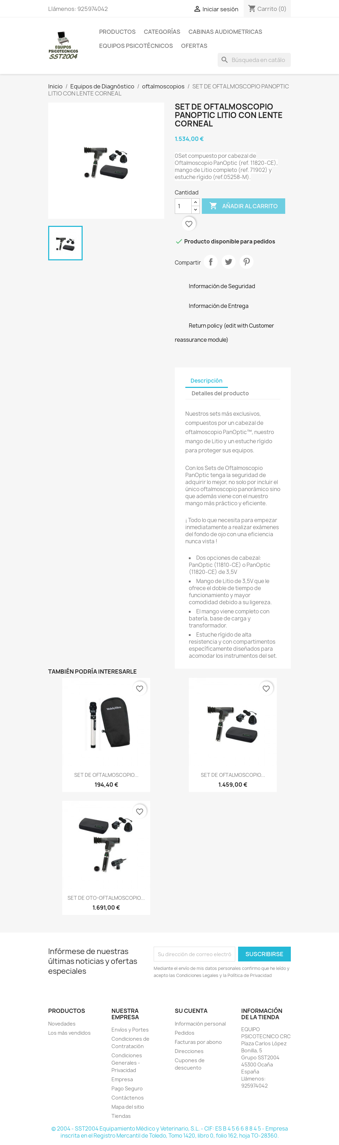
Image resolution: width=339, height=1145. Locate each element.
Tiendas (121, 1116)
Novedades (62, 1023)
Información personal (200, 1023)
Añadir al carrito (243, 206)
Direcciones (189, 1051)
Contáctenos (127, 1097)
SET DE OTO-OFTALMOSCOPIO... (106, 898)
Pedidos (184, 1032)
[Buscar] (254, 60)
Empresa (122, 1079)
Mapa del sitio (127, 1106)
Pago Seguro (127, 1088)
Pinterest (246, 262)
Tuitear (229, 262)
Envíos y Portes (130, 1029)
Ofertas (194, 46)
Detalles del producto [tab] (220, 393)
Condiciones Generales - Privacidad (126, 1062)
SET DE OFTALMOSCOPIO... (106, 775)
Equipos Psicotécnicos (136, 46)
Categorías (162, 32)
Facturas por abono (198, 1042)
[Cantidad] (183, 206)
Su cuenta (191, 1011)
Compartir (211, 262)
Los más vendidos (69, 1032)
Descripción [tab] (207, 380)
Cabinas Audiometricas (225, 32)
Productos (117, 32)
